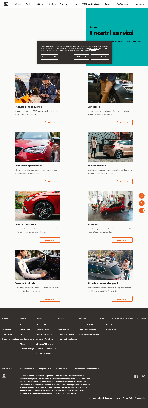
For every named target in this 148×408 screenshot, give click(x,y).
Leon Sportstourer (27, 339)
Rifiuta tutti (81, 57)
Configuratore (122, 4)
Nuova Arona (25, 330)
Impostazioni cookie (113, 398)
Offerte (40, 4)
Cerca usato (111, 330)
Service (52, 4)
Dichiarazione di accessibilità (83, 369)
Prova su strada (26, 369)
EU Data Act (60, 369)
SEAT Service (63, 325)
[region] (74, 52)
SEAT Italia (6, 369)
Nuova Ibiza (24, 325)
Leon (22, 335)
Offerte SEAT (41, 325)
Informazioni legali (96, 398)
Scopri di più (50, 122)
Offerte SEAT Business (44, 344)
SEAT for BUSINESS (86, 325)
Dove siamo (6, 330)
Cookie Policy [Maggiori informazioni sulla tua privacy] (93, 50)
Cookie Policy (128, 398)
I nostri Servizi (63, 330)
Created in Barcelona (10, 339)
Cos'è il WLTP (7, 335)
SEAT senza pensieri (44, 354)
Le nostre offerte (42, 330)
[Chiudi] (109, 43)
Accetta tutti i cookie (99, 57)
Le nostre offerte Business (46, 349)
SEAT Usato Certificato (91, 4)
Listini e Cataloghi (27, 349)
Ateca (22, 344)
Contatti (108, 4)
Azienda (18, 4)
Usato (74, 4)
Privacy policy (140, 398)
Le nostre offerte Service (46, 339)
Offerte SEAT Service (44, 335)
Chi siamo (6, 325)
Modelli (29, 4)
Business (63, 4)
